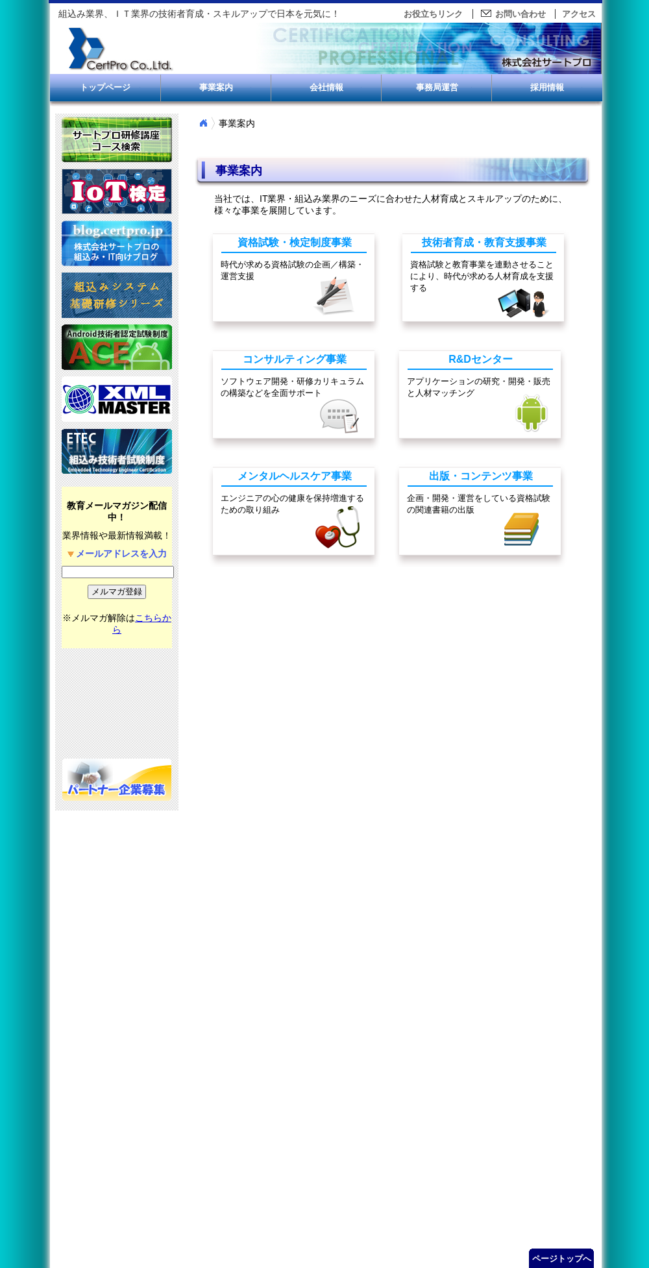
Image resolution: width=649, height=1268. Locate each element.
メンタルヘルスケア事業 (295, 476)
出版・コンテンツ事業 (481, 476)
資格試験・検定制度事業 (295, 242)
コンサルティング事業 (295, 359)
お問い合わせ (513, 14)
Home (203, 123)
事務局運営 (437, 87)
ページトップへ (561, 1258)
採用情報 (547, 87)
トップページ (105, 87)
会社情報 (326, 87)
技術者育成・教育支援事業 (484, 242)
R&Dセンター (480, 359)
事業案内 (216, 87)
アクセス (579, 14)
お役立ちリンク (433, 14)
